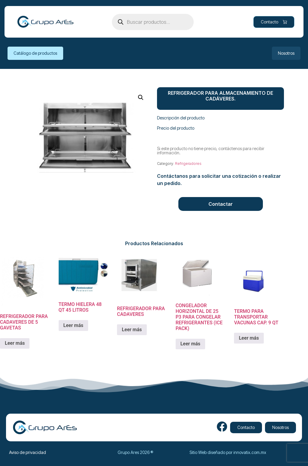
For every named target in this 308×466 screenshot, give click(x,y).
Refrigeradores (188, 163)
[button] (140, 97)
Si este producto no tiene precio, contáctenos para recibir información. (210, 150)
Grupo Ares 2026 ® (135, 452)
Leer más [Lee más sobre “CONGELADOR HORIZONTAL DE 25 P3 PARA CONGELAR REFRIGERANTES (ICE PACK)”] (190, 344)
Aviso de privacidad (27, 452)
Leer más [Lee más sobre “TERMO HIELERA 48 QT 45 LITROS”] (73, 325)
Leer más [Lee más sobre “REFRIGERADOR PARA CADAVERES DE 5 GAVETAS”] (15, 343)
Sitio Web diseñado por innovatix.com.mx (227, 452)
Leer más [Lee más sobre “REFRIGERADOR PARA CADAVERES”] (132, 329)
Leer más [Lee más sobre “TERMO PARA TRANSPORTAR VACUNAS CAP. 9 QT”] (249, 338)
